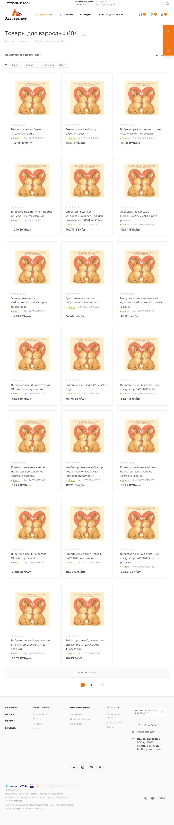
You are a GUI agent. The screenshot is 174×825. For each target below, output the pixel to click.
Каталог (11, 707)
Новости (38, 723)
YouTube (91, 767)
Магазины (76, 714)
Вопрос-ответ (114, 722)
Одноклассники (100, 767)
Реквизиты (76, 723)
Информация (80, 707)
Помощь (112, 707)
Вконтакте (74, 767)
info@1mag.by (146, 731)
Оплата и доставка (80, 719)
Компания (41, 707)
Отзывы (37, 728)
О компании (40, 714)
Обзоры (111, 727)
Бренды (11, 727)
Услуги (10, 721)
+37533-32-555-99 (16, 3)
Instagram (82, 767)
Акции (10, 714)
